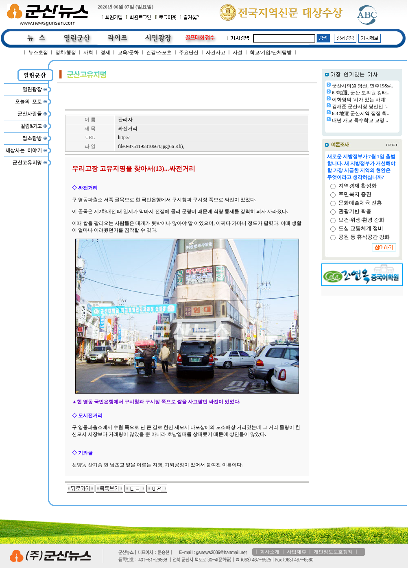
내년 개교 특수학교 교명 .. (360, 120)
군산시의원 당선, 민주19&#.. (362, 86)
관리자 (125, 119)
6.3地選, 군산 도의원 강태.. (360, 93)
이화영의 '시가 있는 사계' (359, 99)
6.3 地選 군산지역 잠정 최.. (360, 113)
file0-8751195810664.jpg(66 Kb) (150, 146)
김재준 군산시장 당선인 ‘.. (360, 106)
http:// (124, 137)
